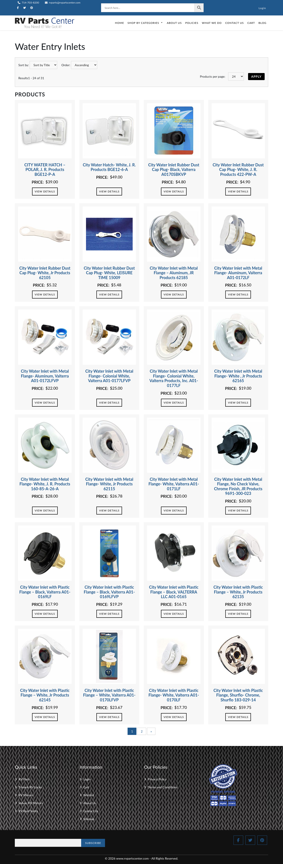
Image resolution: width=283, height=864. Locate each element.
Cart (251, 22)
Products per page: (212, 76)
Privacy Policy (157, 779)
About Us (174, 22)
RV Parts (24, 779)
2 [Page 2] (142, 731)
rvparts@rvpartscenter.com (62, 2)
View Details (45, 191)
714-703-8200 (28, 2)
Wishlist (88, 795)
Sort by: (23, 65)
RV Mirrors (26, 795)
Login (262, 8)
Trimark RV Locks (30, 787)
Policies (191, 22)
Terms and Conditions (162, 787)
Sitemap (88, 819)
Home (119, 22)
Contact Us (234, 22)
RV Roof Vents (28, 811)
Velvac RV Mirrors (31, 803)
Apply (256, 76)
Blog (262, 22)
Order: (65, 65)
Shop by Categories (145, 22)
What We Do (212, 22)
